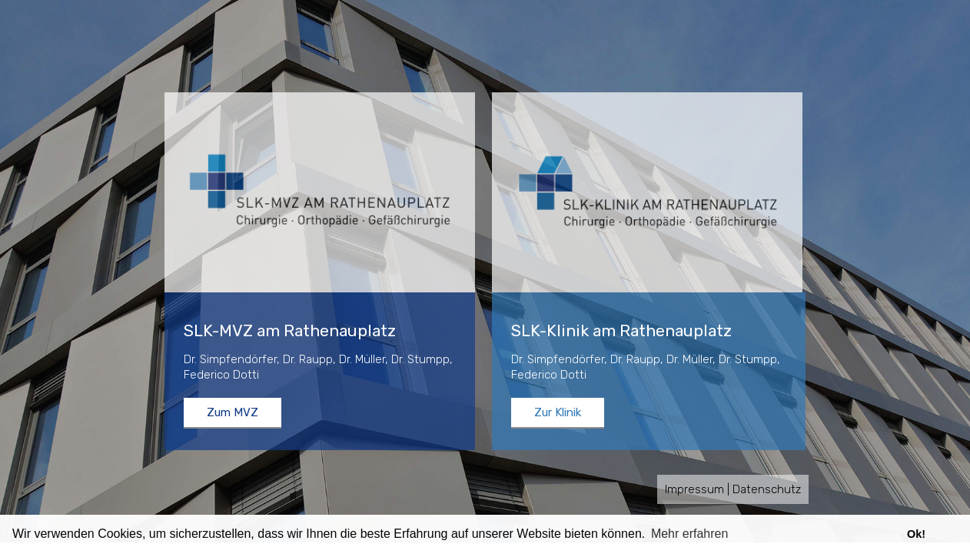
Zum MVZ (232, 412)
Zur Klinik (557, 412)
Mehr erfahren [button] (690, 533)
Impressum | (697, 489)
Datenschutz (766, 489)
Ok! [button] (916, 534)
